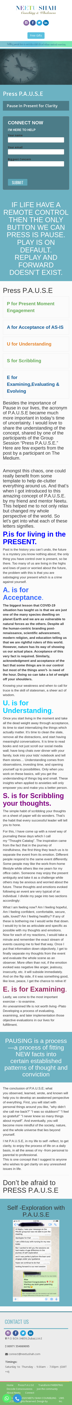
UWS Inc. (61, 1399)
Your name (36, 137)
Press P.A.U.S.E (26, 1385)
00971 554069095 (18, 1346)
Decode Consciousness (19, 1389)
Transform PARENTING (50, 1385)
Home (10, 1385)
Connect (29, 1392)
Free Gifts (36, 35)
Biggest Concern (36, 161)
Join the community (47, 1389)
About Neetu (14, 1392)
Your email (36, 149)
